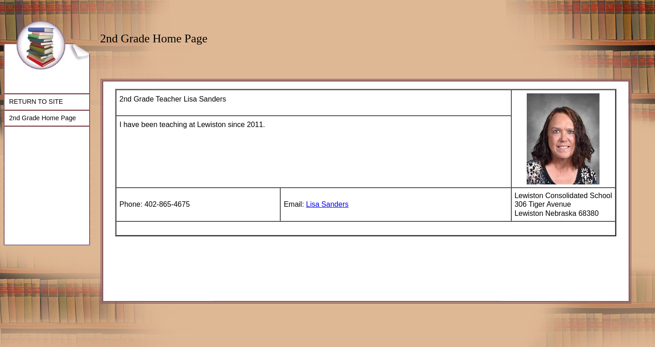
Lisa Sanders (327, 204)
